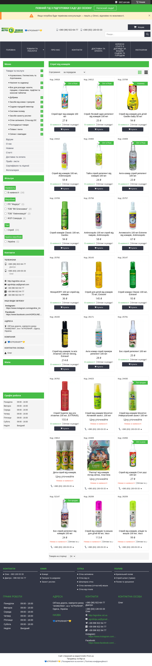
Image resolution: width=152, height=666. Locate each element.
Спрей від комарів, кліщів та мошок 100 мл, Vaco (133, 532)
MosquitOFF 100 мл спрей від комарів (64, 293)
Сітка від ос (84, 578)
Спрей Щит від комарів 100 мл (64, 115)
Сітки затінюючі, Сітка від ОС (23, 120)
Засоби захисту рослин (20, 116)
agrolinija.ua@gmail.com (18, 284)
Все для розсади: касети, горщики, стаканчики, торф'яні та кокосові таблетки (25, 90)
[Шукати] (147, 34)
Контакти (77, 50)
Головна (10, 50)
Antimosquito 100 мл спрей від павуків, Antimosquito (98, 233)
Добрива (14, 97)
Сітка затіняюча (86, 574)
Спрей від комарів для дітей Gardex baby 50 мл (133, 115)
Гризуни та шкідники (51, 578)
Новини (10, 148)
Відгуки (9, 139)
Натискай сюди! (105, 8)
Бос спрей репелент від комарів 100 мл (64, 532)
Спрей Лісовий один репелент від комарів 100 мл (99, 115)
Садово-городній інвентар (22, 107)
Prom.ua (90, 656)
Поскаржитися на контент (73, 661)
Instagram (141, 50)
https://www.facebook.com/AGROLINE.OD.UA (24, 314)
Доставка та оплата (98, 50)
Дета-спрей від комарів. (65, 472)
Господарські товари (19, 125)
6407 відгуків (124, 2)
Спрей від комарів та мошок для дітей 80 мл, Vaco (99, 532)
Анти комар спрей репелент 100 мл (133, 174)
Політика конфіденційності (96, 661)
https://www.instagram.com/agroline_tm (23, 308)
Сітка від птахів (86, 589)
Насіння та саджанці (19, 83)
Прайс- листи (12, 161)
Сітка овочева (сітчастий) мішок (93, 585)
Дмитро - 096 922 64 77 (15, 578)
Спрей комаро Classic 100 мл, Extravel (132, 293)
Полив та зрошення (125, 582)
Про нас (55, 50)
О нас (9, 144)
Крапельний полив (124, 574)
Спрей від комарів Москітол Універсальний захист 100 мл (132, 414)
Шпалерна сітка (86, 582)
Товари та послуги (32, 50)
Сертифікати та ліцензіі (17, 166)
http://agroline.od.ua (16, 281)
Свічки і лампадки (18, 134)
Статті (9, 152)
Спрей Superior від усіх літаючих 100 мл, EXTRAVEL (65, 414)
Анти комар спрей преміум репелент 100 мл (99, 352)
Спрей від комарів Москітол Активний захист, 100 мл (98, 414)
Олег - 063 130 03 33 (14, 574)
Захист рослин (48, 582)
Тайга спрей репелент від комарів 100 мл (98, 174)
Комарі (45, 574)
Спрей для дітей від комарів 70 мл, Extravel (99, 293)
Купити (66, 129)
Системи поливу (17, 111)
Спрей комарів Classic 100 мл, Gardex (65, 233)
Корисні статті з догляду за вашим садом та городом (120, 50)
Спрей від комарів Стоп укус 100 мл (133, 473)
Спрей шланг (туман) (125, 578)
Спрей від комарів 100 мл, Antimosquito (65, 174)
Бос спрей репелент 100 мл (132, 351)
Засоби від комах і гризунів (22, 102)
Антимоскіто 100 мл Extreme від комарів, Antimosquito (133, 233)
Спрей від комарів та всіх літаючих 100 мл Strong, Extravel (64, 353)
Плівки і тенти (16, 129)
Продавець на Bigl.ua (76, 659)
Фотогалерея (12, 170)
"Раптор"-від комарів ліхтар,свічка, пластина (98, 473)
